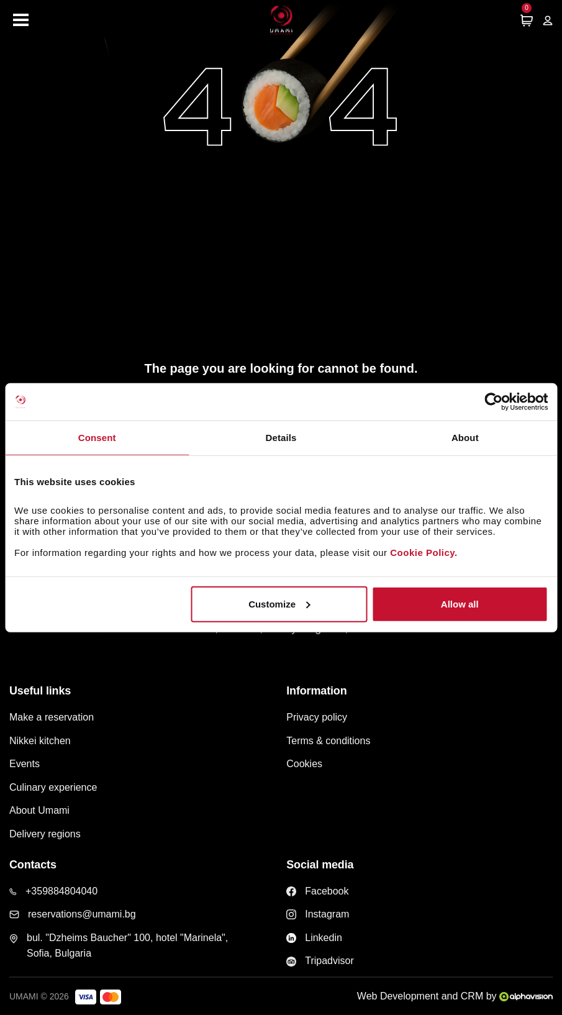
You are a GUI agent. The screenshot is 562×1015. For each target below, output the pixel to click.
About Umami (39, 810)
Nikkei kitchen (40, 740)
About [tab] (465, 437)
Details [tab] (281, 437)
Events (24, 763)
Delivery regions (45, 834)
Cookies (304, 763)
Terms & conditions (328, 740)
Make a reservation (51, 717)
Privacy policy (316, 717)
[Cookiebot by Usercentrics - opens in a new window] (493, 402)
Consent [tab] (97, 437)
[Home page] (281, 19)
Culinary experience (53, 787)
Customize (279, 603)
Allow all (460, 603)
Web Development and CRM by (455, 996)
